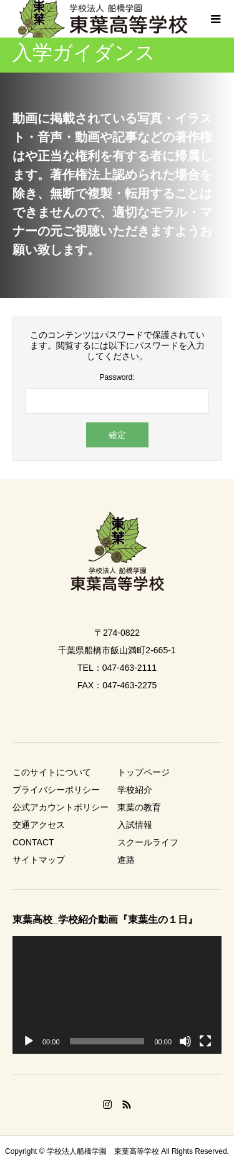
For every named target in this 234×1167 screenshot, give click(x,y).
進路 (126, 860)
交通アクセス (38, 825)
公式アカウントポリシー (60, 807)
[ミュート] (185, 1041)
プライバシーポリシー (56, 790)
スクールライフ (147, 842)
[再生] (28, 1041)
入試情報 (134, 825)
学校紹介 (134, 790)
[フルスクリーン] (205, 1041)
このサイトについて (51, 772)
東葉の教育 (139, 807)
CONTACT (33, 842)
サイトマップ (38, 860)
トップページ (143, 772)
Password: (116, 377)
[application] (117, 995)
